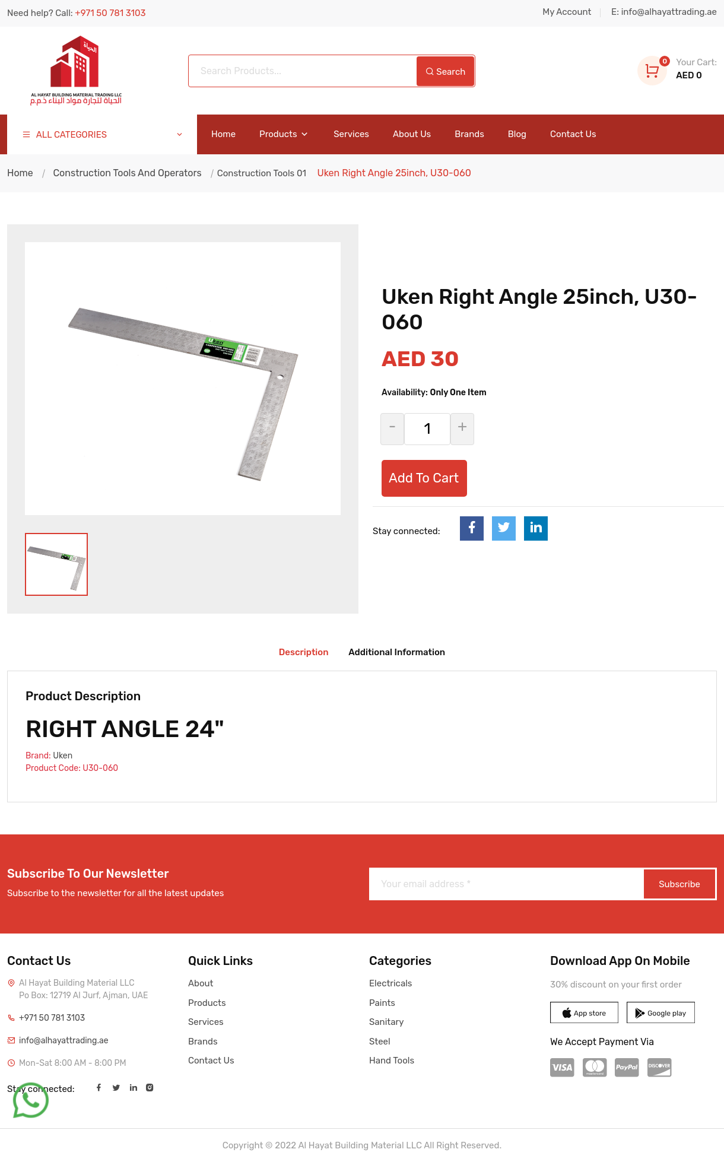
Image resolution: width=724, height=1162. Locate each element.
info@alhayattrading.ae (64, 1041)
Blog (517, 134)
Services (351, 134)
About (200, 983)
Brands (469, 134)
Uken (62, 756)
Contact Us (573, 134)
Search (445, 71)
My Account (566, 12)
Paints (382, 1003)
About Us (412, 134)
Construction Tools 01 (260, 173)
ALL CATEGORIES (103, 135)
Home (223, 134)
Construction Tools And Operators (127, 173)
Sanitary (386, 1022)
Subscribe (679, 884)
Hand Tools (391, 1060)
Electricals (390, 983)
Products (284, 134)
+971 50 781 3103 (52, 1018)
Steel (379, 1041)
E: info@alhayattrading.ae (664, 12)
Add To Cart (424, 478)
